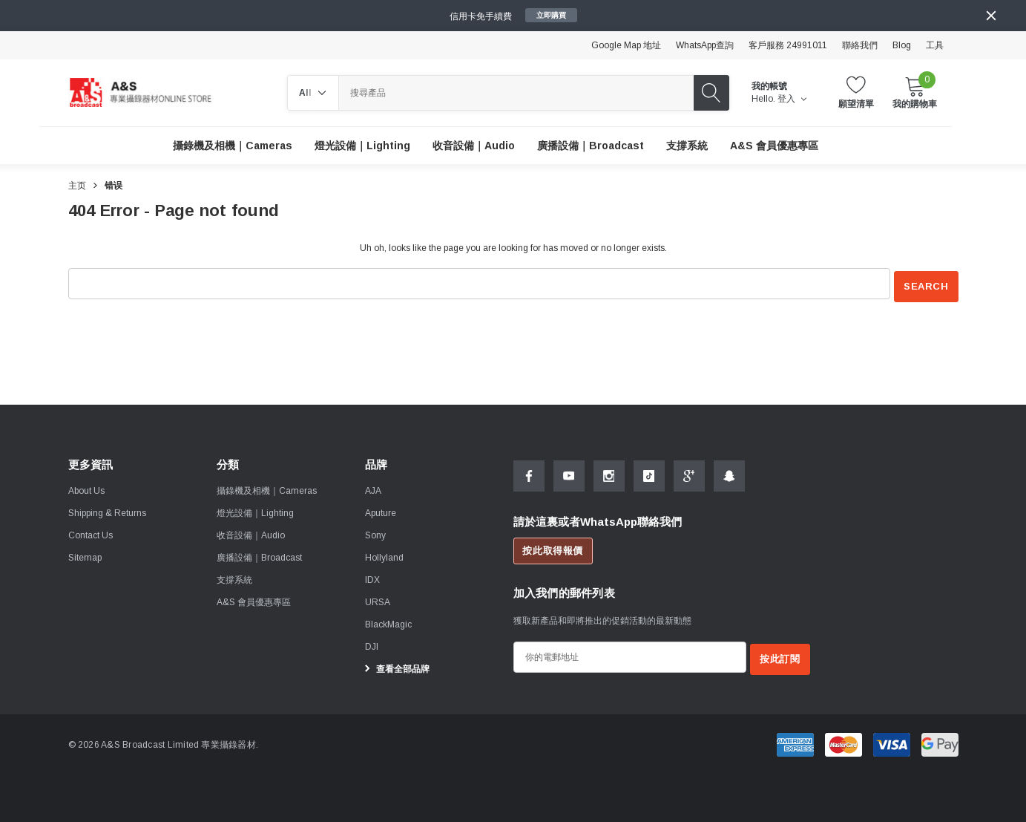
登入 (791, 98)
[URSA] (377, 599)
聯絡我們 (860, 45)
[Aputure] (380, 510)
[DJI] (371, 644)
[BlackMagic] (388, 621)
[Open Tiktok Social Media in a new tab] (649, 473)
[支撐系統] (687, 145)
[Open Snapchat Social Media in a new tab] (729, 473)
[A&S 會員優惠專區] (774, 145)
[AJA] (373, 488)
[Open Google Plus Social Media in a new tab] (689, 473)
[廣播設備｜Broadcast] (590, 145)
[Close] (991, 16)
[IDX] (372, 577)
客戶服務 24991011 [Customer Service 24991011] (788, 45)
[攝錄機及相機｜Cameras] (232, 145)
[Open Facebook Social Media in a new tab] (529, 473)
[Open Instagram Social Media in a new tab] (609, 473)
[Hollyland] (384, 555)
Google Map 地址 (626, 45)
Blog (901, 45)
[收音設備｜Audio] (473, 145)
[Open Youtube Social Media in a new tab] (569, 473)
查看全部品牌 (395, 666)
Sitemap (85, 554)
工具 (935, 45)
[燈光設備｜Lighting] (362, 145)
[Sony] (375, 532)
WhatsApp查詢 (705, 45)
